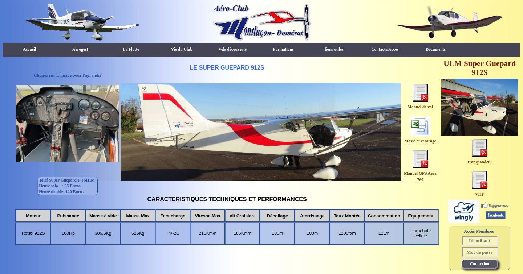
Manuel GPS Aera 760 (420, 173)
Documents (436, 49)
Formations (283, 49)
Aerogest (80, 49)
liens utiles (334, 49)
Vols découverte (233, 49)
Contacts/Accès (384, 49)
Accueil (29, 49)
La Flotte (131, 49)
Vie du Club (181, 49)
